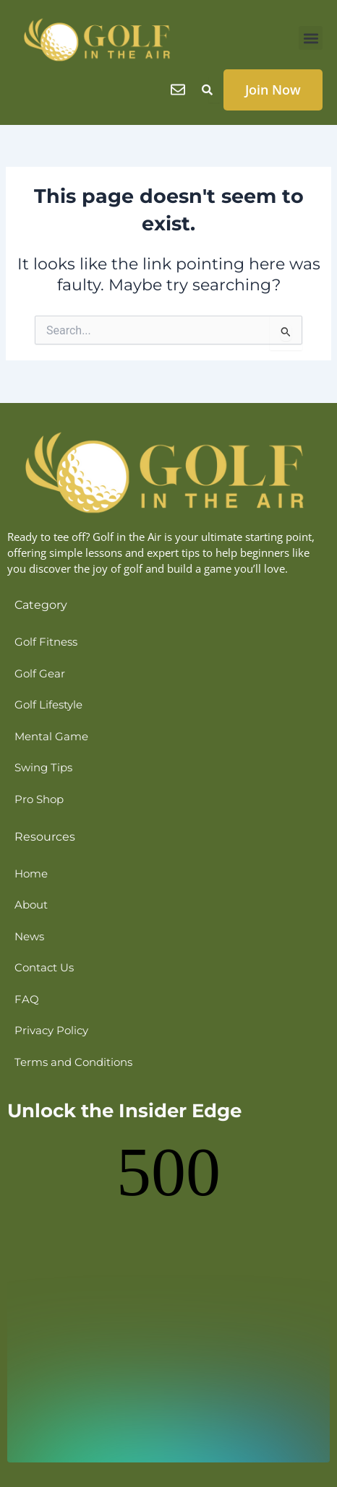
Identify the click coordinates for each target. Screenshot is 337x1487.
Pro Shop (39, 799)
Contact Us (44, 967)
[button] (311, 38)
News (29, 936)
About (31, 904)
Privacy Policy (51, 1030)
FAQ (26, 999)
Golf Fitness (45, 642)
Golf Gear (39, 673)
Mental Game (51, 736)
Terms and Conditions (73, 1062)
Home (31, 873)
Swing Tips (43, 767)
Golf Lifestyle (48, 704)
